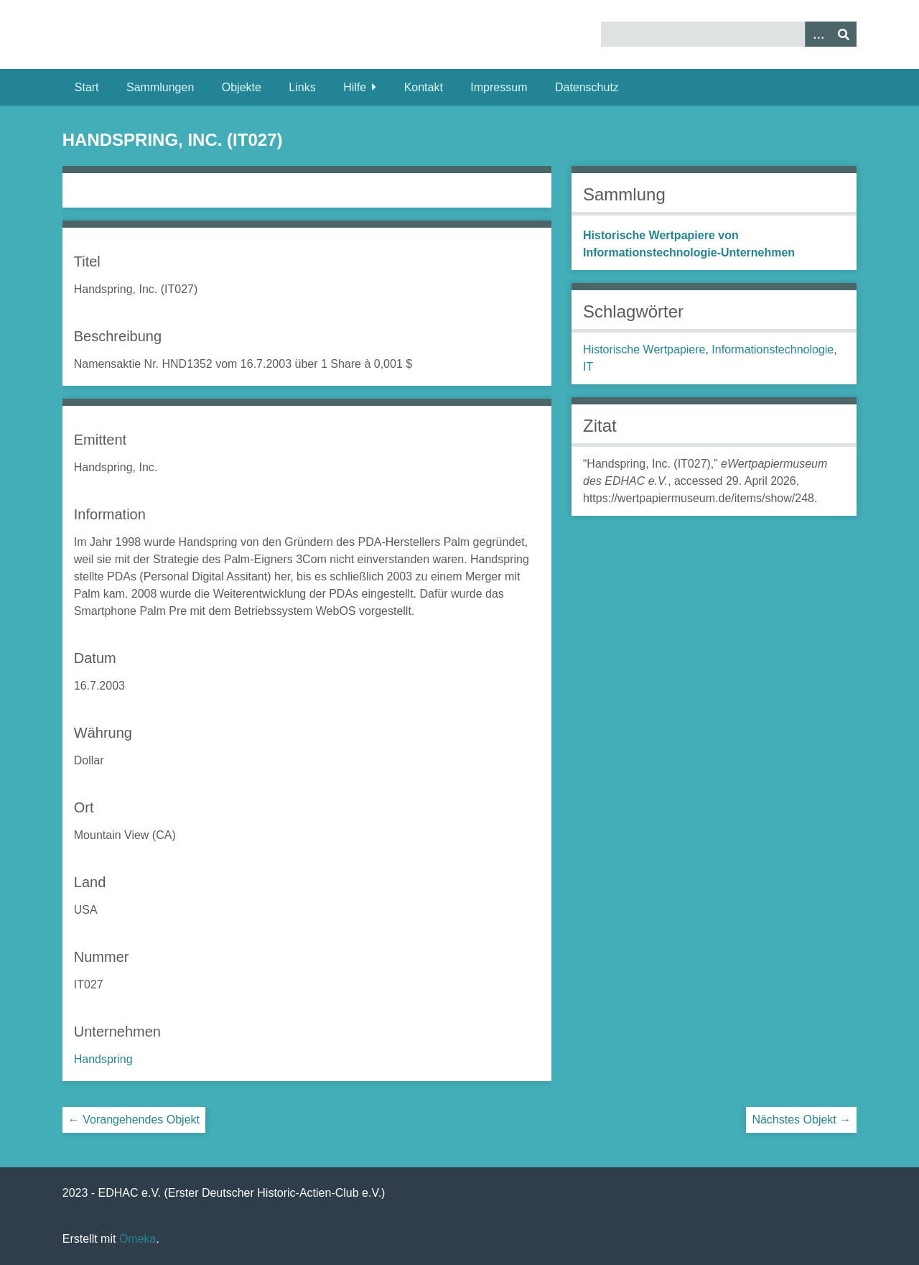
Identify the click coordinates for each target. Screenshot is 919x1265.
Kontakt (423, 87)
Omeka (138, 1239)
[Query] (729, 34)
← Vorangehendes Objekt (134, 1119)
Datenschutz (587, 87)
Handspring (103, 1059)
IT (588, 367)
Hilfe (354, 87)
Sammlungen (160, 87)
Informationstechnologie (773, 349)
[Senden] (844, 34)
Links (302, 87)
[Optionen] (818, 34)
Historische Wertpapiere (644, 349)
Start (87, 87)
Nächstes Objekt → (801, 1119)
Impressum (498, 87)
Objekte (241, 87)
